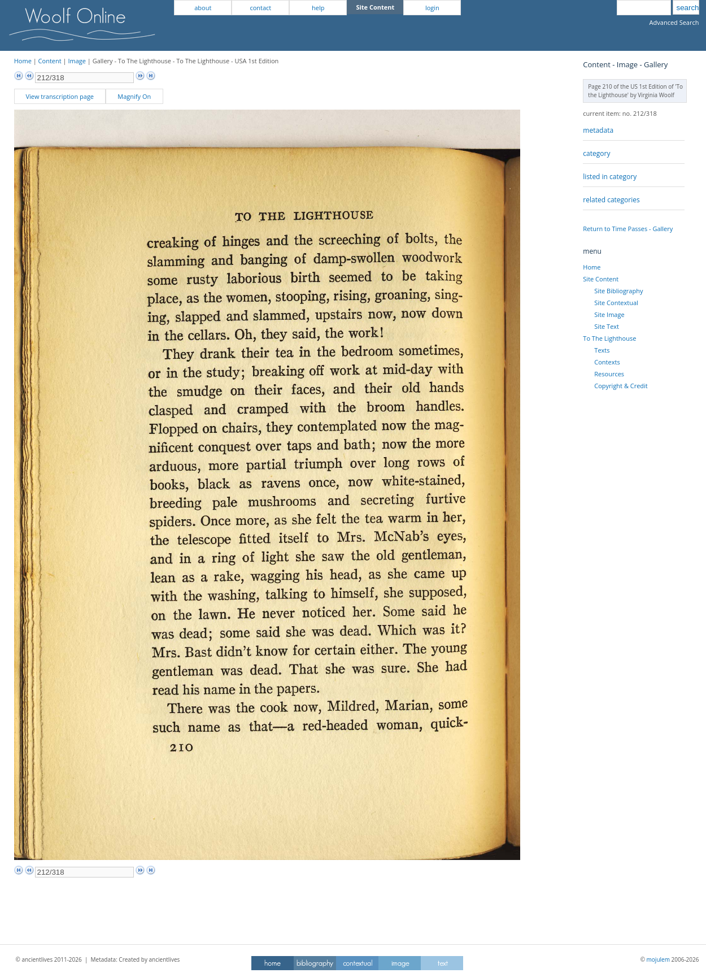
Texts (601, 350)
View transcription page (59, 96)
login (432, 7)
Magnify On (134, 96)
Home (23, 61)
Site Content (600, 279)
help (318, 7)
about (202, 7)
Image (77, 61)
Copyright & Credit (620, 385)
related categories (611, 200)
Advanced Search (674, 22)
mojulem (658, 959)
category (596, 153)
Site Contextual (616, 302)
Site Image (609, 314)
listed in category (610, 176)
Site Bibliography (618, 290)
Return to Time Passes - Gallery (628, 228)
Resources (609, 374)
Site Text (606, 326)
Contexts (607, 362)
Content (50, 61)
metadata (598, 130)
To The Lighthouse (609, 338)
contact (260, 7)
